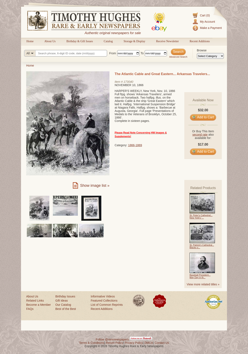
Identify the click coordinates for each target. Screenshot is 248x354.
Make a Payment (211, 28)
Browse (202, 50)
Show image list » (94, 185)
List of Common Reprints (107, 304)
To (142, 53)
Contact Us (162, 342)
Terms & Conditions (91, 342)
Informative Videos (103, 296)
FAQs (29, 309)
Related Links (35, 300)
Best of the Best (65, 309)
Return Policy (114, 342)
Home (29, 41)
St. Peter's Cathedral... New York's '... (201, 216)
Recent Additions (200, 41)
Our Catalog (63, 304)
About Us (50, 41)
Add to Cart (203, 117)
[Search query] (65, 53)
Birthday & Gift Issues (79, 41)
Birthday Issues (65, 296)
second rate (200, 134)
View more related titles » (203, 284)
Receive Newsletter (167, 41)
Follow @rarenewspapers (112, 339)
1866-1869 (135, 145)
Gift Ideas (61, 300)
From (112, 53)
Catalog (108, 41)
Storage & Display (134, 41)
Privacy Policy (134, 342)
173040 (128, 81)
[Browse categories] (210, 56)
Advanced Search (178, 57)
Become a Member (38, 304)
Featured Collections (104, 300)
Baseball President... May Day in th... (200, 276)
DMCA (148, 342)
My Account (207, 21)
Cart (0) (205, 15)
